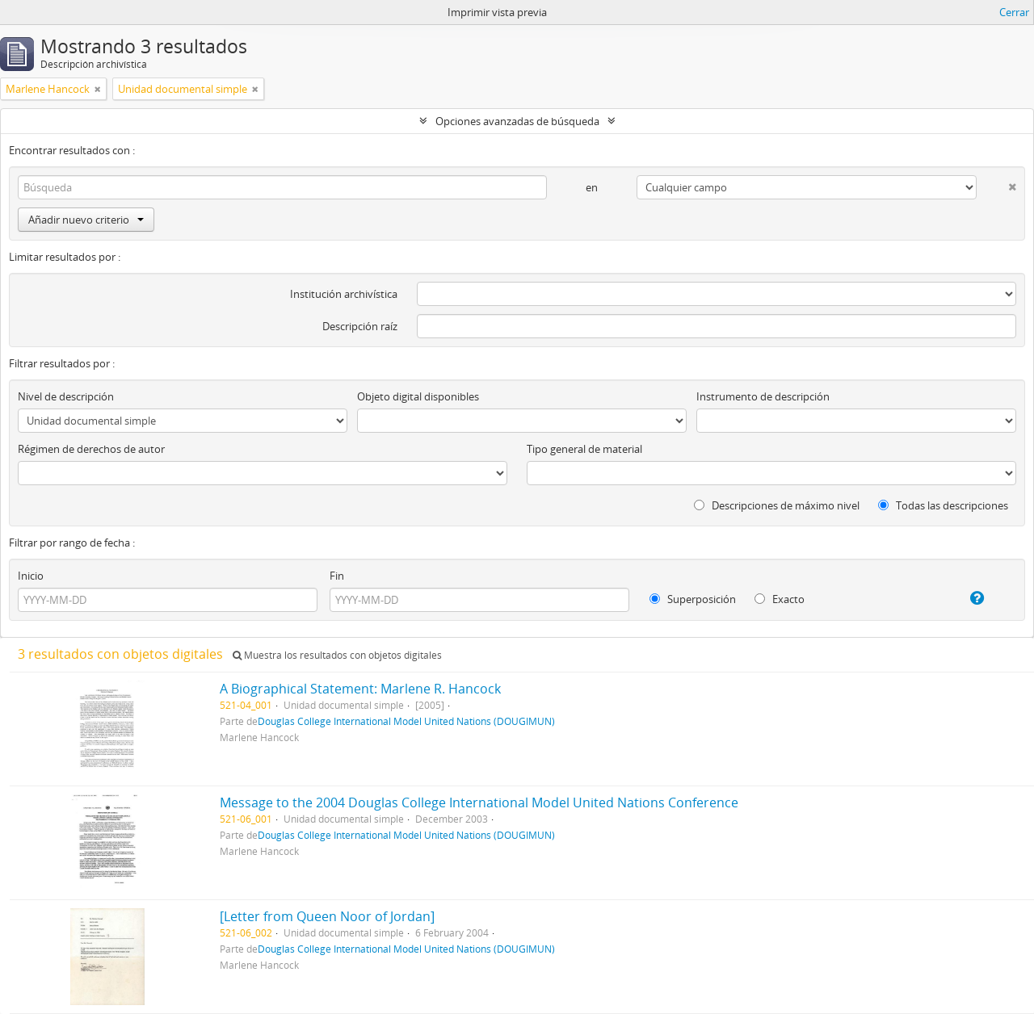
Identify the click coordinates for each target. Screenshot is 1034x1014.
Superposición (692, 599)
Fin (337, 575)
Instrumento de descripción (763, 396)
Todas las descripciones (943, 505)
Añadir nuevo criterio (86, 219)
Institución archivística (343, 294)
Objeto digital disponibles (418, 396)
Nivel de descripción (66, 396)
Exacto (779, 599)
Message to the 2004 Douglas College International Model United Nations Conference (479, 802)
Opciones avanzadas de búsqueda (517, 121)
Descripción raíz (359, 326)
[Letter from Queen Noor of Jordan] (327, 916)
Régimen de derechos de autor (91, 449)
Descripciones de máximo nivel (777, 505)
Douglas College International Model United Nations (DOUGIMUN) (406, 720)
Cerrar (1014, 12)
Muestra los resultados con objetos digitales (337, 655)
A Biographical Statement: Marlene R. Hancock (360, 689)
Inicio (31, 575)
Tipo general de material (584, 449)
